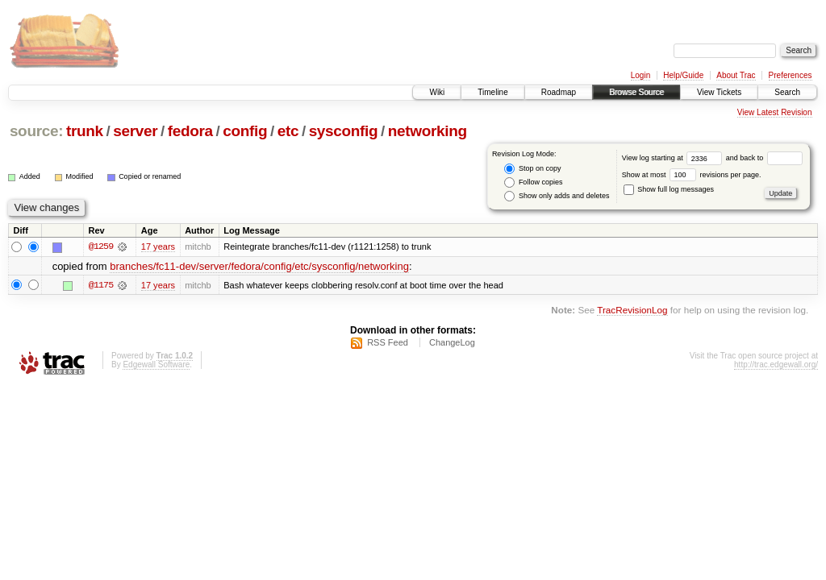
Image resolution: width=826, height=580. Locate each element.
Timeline (492, 92)
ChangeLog (452, 342)
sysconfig (343, 130)
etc (287, 130)
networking (427, 130)
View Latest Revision (774, 112)
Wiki (436, 92)
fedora (190, 130)
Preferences (790, 75)
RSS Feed (387, 342)
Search (787, 92)
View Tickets (719, 92)
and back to (764, 158)
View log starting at (674, 158)
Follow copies (533, 182)
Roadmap (558, 92)
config (245, 130)
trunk (84, 130)
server (135, 130)
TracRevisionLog (632, 309)
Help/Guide (683, 75)
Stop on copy (532, 169)
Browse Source (636, 92)
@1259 (101, 246)
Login (640, 75)
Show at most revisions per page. (691, 175)
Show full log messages (669, 189)
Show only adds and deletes (556, 196)
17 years (158, 246)
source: (36, 130)
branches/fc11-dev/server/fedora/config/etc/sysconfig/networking (259, 266)
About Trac (735, 75)
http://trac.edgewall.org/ (776, 364)
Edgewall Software (156, 364)
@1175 (101, 285)
